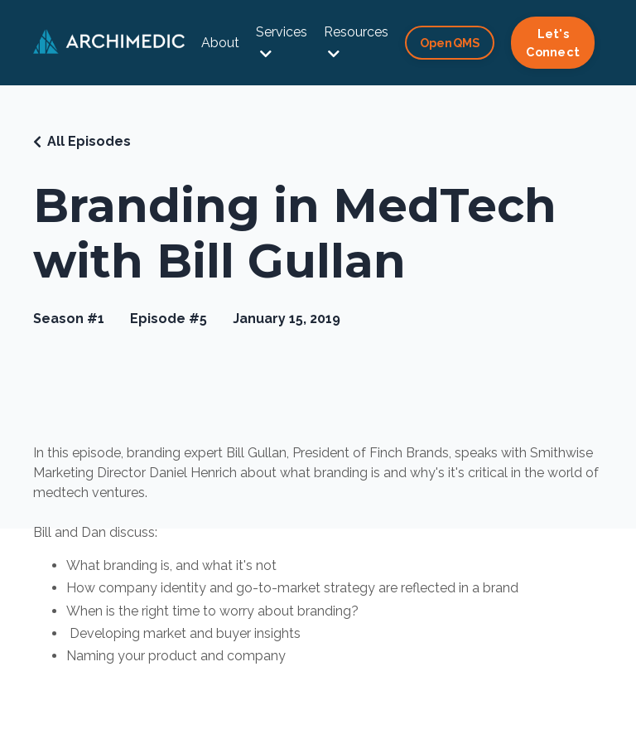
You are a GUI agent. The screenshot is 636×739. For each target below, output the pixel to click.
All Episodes (89, 141)
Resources (356, 42)
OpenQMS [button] (450, 43)
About (220, 43)
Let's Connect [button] (553, 43)
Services (281, 42)
